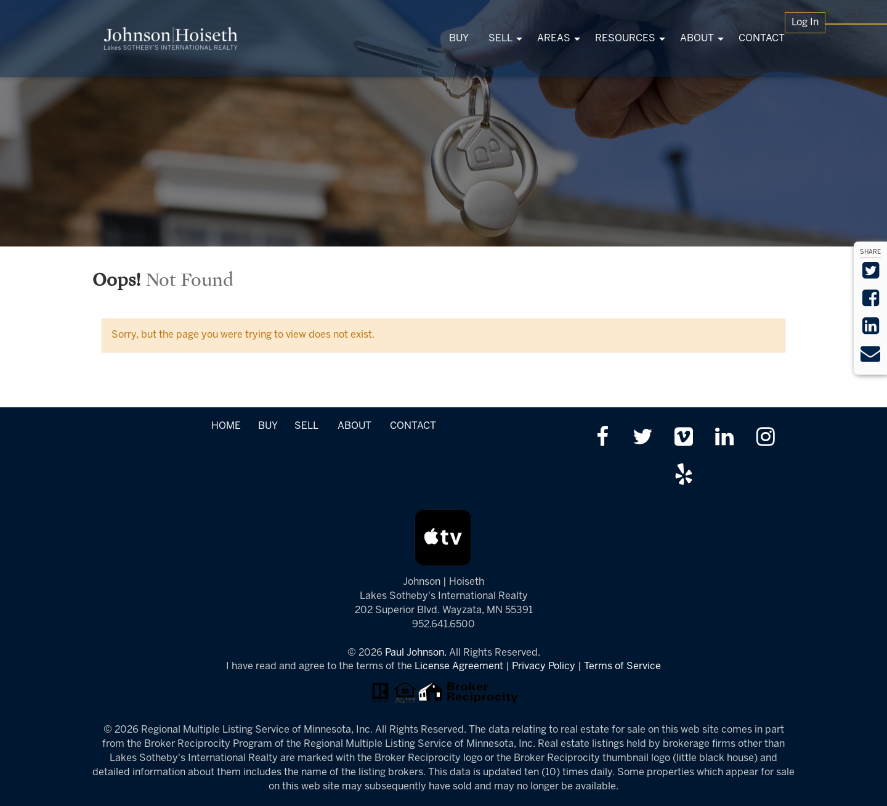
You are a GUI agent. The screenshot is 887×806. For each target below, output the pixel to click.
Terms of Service (622, 666)
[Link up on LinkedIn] (724, 438)
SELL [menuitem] (500, 38)
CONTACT (413, 426)
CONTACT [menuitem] (762, 38)
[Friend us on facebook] (602, 438)
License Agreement (459, 666)
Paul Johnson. (416, 652)
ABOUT (354, 426)
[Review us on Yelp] (683, 476)
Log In (805, 22)
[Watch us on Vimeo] (683, 438)
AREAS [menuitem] (553, 38)
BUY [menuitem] (459, 38)
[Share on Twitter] (870, 274)
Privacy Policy (543, 666)
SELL (306, 426)
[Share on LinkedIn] (870, 330)
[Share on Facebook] (870, 302)
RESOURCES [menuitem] (625, 38)
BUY (267, 426)
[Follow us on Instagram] (765, 438)
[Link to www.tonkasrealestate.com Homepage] (170, 38)
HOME (226, 426)
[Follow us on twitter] (643, 438)
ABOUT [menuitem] (697, 38)
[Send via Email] (870, 357)
